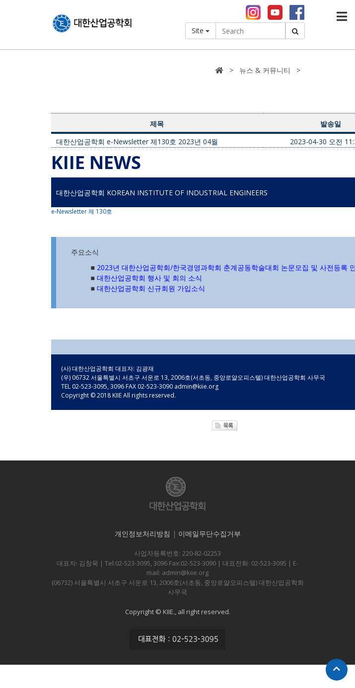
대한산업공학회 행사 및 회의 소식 (149, 279)
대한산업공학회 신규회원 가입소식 (151, 289)
